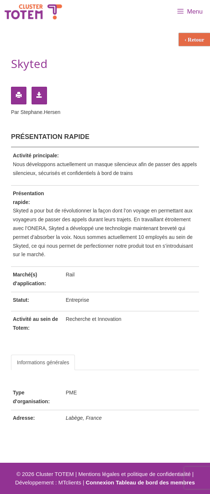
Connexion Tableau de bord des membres (140, 482)
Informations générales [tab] (43, 362)
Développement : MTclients (48, 482)
